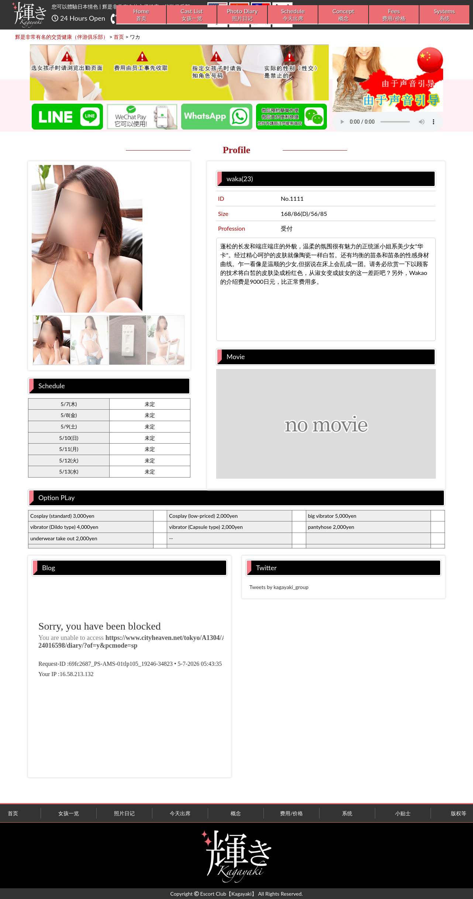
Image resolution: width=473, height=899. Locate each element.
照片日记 (124, 813)
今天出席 (180, 813)
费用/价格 (291, 813)
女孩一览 (68, 813)
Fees (394, 14)
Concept (343, 14)
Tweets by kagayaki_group (278, 587)
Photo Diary (242, 14)
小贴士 (403, 813)
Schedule (293, 14)
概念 (236, 813)
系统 (347, 813)
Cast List (192, 14)
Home (141, 14)
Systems (444, 14)
